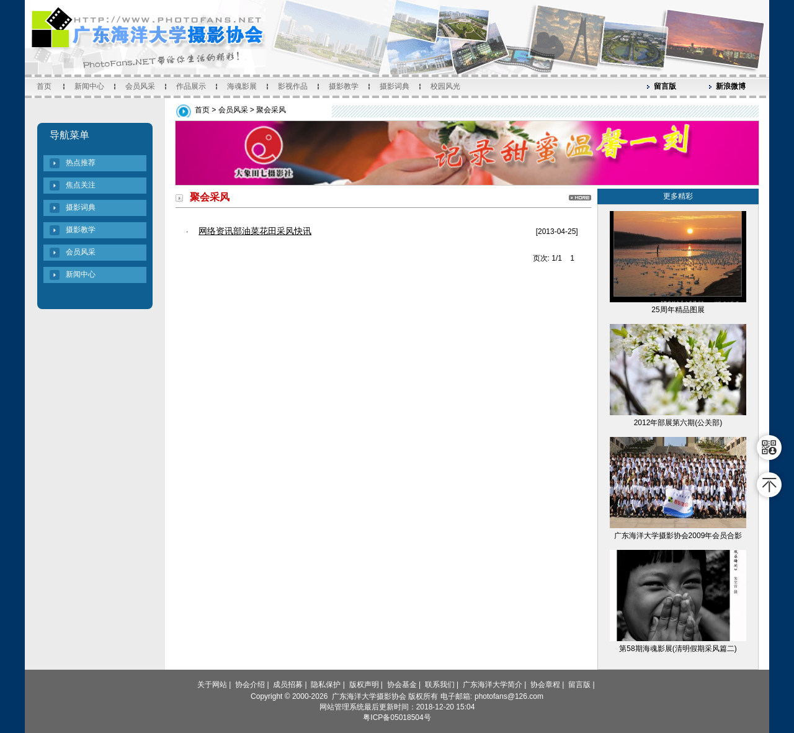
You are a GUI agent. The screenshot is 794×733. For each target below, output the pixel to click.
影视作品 (293, 86)
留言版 (665, 86)
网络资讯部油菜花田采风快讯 (254, 231)
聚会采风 (271, 110)
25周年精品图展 (677, 309)
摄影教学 (344, 86)
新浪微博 (731, 86)
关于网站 (212, 684)
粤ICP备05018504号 (396, 717)
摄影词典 (394, 86)
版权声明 (364, 684)
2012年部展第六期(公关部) (678, 422)
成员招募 (288, 684)
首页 (44, 86)
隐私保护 (326, 684)
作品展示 (191, 86)
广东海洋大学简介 (492, 684)
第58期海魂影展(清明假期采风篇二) (677, 648)
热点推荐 (81, 162)
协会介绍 (250, 684)
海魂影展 (242, 86)
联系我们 (440, 684)
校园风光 (445, 86)
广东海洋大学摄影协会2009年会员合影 (678, 535)
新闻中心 (89, 86)
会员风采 (140, 86)
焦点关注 (81, 185)
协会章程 (545, 684)
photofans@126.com (509, 696)
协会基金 (402, 684)
